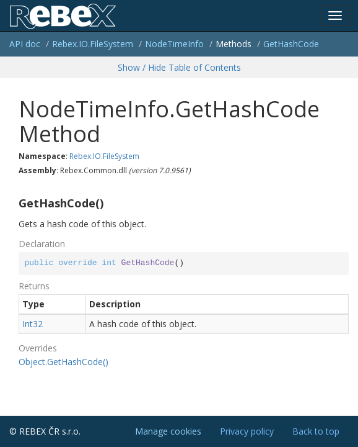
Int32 (32, 324)
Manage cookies (168, 431)
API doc (24, 44)
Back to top (315, 431)
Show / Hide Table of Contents (179, 67)
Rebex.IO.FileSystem (92, 44)
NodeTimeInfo (174, 44)
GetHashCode (291, 44)
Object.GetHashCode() (63, 362)
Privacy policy (247, 431)
